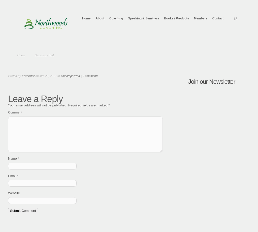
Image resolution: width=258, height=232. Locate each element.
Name (13, 164)
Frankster (28, 76)
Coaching (116, 18)
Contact (218, 18)
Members (200, 18)
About (99, 18)
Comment (15, 112)
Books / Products (176, 18)
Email (13, 182)
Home (86, 18)
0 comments (90, 76)
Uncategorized (44, 55)
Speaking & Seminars (143, 18)
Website (14, 199)
